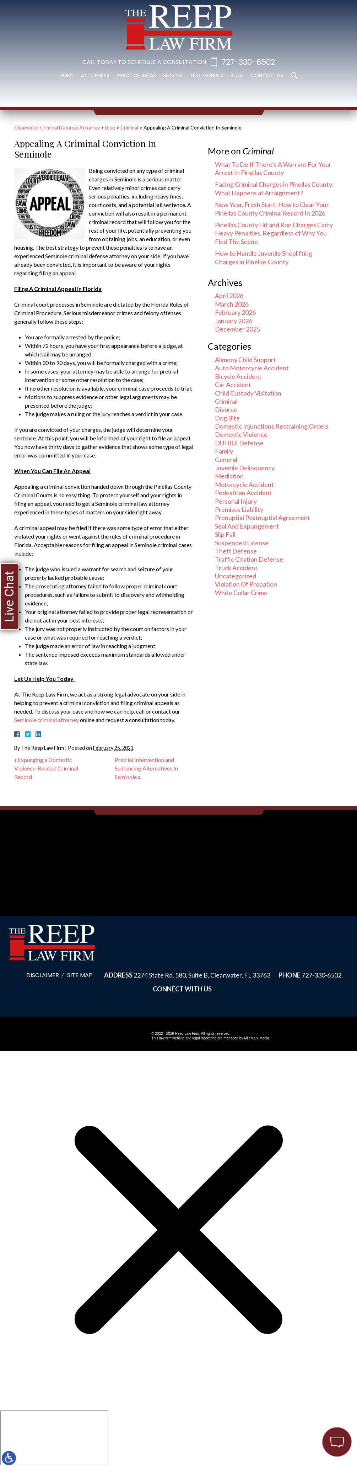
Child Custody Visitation (248, 393)
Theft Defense (236, 551)
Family (224, 451)
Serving (173, 75)
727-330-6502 (248, 62)
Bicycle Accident (238, 376)
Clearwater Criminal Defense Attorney (57, 128)
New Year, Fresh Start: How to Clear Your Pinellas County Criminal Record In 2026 (272, 209)
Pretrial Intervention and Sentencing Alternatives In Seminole (146, 768)
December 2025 (237, 329)
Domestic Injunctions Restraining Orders (272, 426)
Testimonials (206, 75)
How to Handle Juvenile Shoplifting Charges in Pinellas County (263, 257)
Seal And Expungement (247, 526)
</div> (54, 1437)
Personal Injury (236, 501)
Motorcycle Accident (244, 484)
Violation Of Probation (246, 584)
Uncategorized (235, 576)
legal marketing (204, 1038)
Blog (237, 75)
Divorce (226, 409)
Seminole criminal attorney (46, 719)
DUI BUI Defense (239, 443)
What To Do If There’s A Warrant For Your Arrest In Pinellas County (273, 168)
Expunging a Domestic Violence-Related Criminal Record (46, 768)
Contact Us (267, 75)
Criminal (129, 128)
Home (67, 75)
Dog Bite (227, 418)
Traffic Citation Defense (249, 559)
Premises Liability (239, 509)
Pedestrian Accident (243, 493)
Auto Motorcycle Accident (252, 368)
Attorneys (95, 75)
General (226, 460)
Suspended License (242, 543)
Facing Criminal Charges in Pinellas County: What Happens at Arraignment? (274, 188)
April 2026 (229, 296)
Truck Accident (236, 568)
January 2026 (233, 321)
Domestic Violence (241, 434)
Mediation (229, 476)
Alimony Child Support (245, 360)
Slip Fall (225, 534)
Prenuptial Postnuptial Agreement (262, 517)
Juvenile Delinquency (245, 468)
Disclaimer (42, 975)
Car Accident (233, 384)
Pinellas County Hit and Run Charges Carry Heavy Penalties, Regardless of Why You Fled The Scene (274, 233)
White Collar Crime (241, 593)
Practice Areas (136, 75)
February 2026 (235, 312)
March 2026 (232, 304)
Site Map (79, 975)
